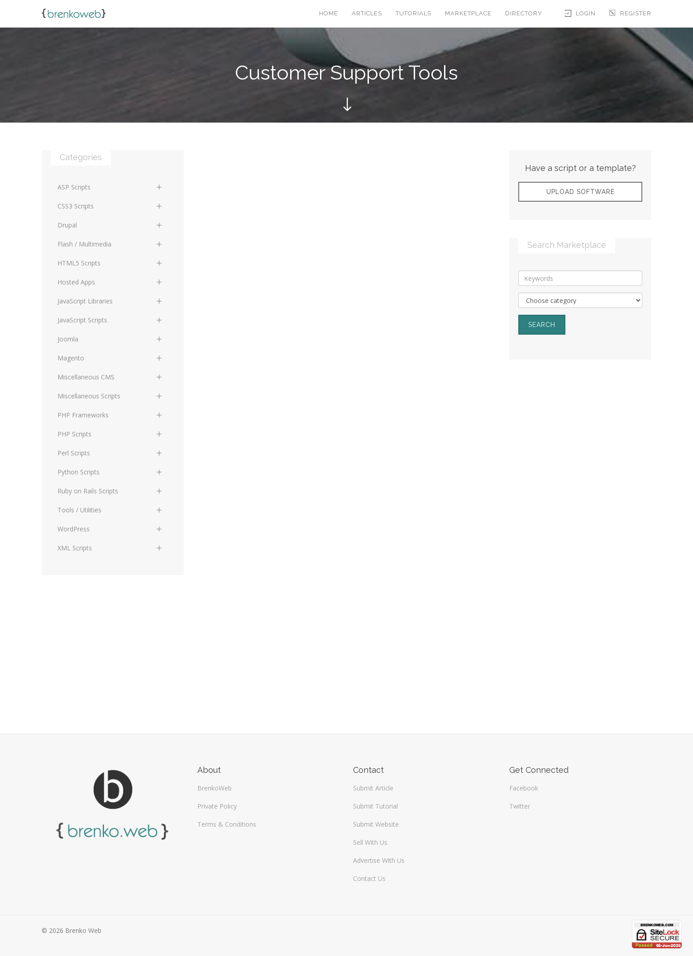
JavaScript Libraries (110, 301)
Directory (523, 13)
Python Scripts (110, 472)
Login (580, 13)
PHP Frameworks (110, 415)
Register (630, 13)
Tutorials (413, 13)
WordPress (110, 529)
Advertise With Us (379, 860)
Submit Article (373, 788)
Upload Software (580, 191)
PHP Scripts (110, 434)
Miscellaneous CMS (110, 377)
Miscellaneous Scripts (110, 396)
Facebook (523, 788)
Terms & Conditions (226, 824)
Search (541, 324)
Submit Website (376, 824)
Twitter (519, 806)
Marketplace (468, 13)
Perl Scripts (110, 453)
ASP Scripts (110, 187)
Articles (367, 13)
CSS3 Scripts (110, 206)
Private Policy (217, 806)
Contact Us (369, 878)
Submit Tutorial (375, 806)
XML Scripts (110, 548)
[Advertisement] (580, 434)
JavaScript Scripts (110, 320)
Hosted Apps (110, 282)
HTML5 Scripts (110, 263)
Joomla (110, 339)
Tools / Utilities (110, 510)
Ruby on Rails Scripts (110, 491)
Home (328, 13)
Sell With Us (370, 842)
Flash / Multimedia (110, 244)
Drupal (110, 225)
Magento (110, 358)
